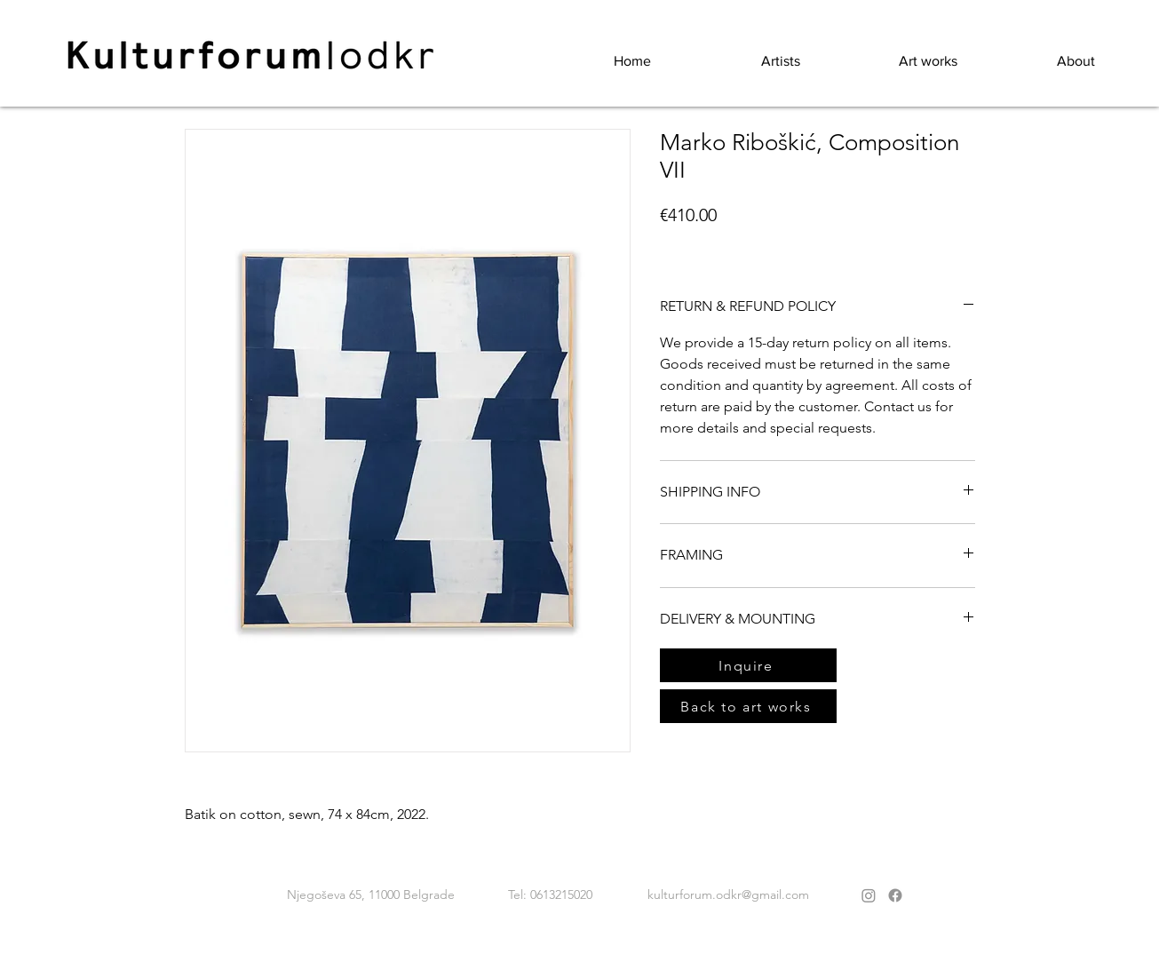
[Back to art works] (748, 706)
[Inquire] (748, 665)
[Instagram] (868, 895)
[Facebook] (895, 895)
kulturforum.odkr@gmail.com (728, 894)
